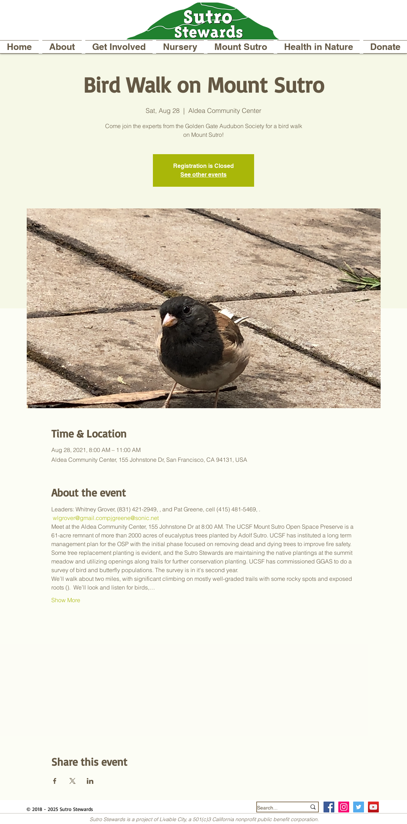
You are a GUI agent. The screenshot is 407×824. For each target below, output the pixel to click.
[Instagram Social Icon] (343, 807)
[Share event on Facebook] (54, 781)
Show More (65, 600)
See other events (203, 174)
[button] (61, 47)
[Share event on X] (72, 781)
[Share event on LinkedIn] (90, 781)
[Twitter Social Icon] (358, 807)
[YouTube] (373, 807)
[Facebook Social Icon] (329, 807)
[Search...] (276, 808)
